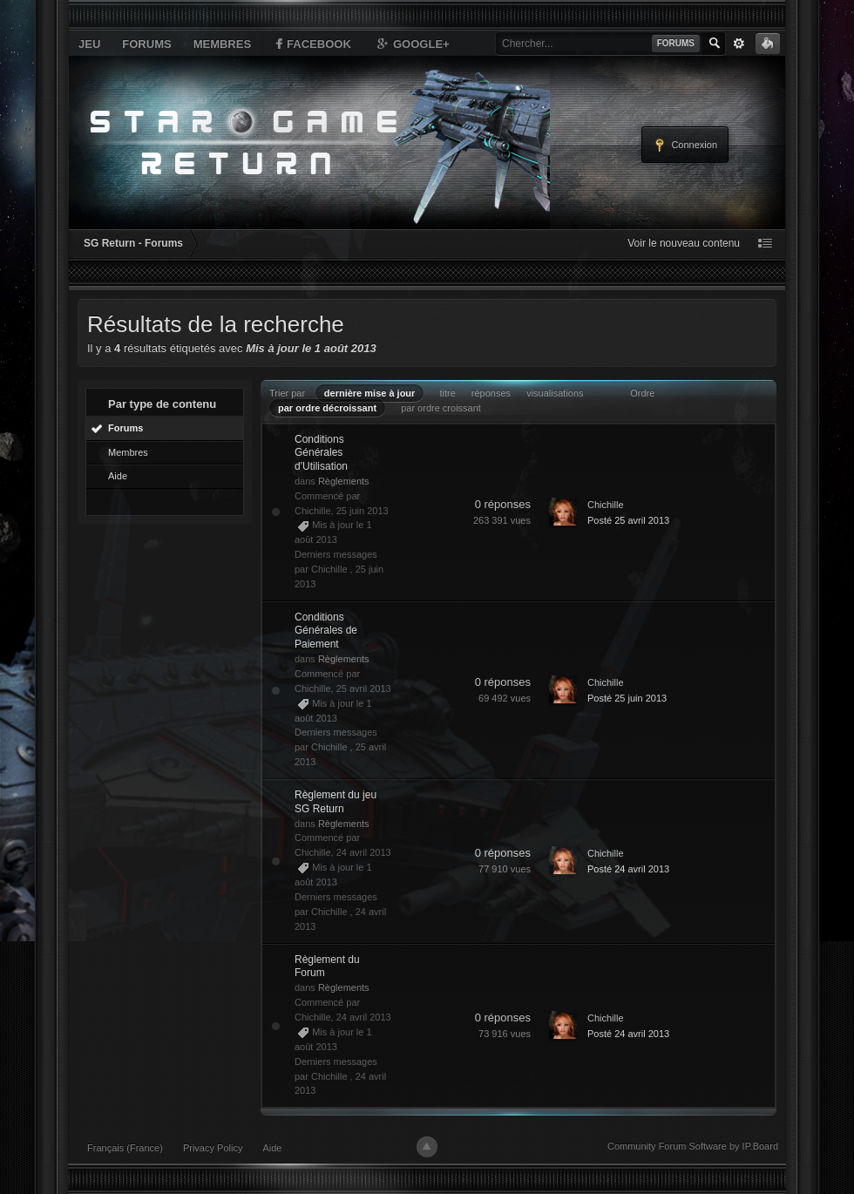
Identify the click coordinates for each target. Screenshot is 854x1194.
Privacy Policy (212, 1148)
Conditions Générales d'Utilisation (321, 452)
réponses (491, 393)
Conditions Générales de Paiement (326, 630)
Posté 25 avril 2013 (628, 520)
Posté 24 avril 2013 (628, 869)
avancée (739, 43)
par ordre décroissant (327, 408)
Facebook (312, 44)
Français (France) (125, 1148)
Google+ (412, 44)
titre (447, 393)
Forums (146, 44)
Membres (222, 44)
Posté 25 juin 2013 (627, 698)
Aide (117, 476)
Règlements (343, 481)
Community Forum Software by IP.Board (692, 1146)
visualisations (554, 393)
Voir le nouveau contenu (683, 243)
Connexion (685, 146)
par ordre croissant (441, 408)
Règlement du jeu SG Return (335, 802)
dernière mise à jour (370, 393)
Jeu (89, 44)
